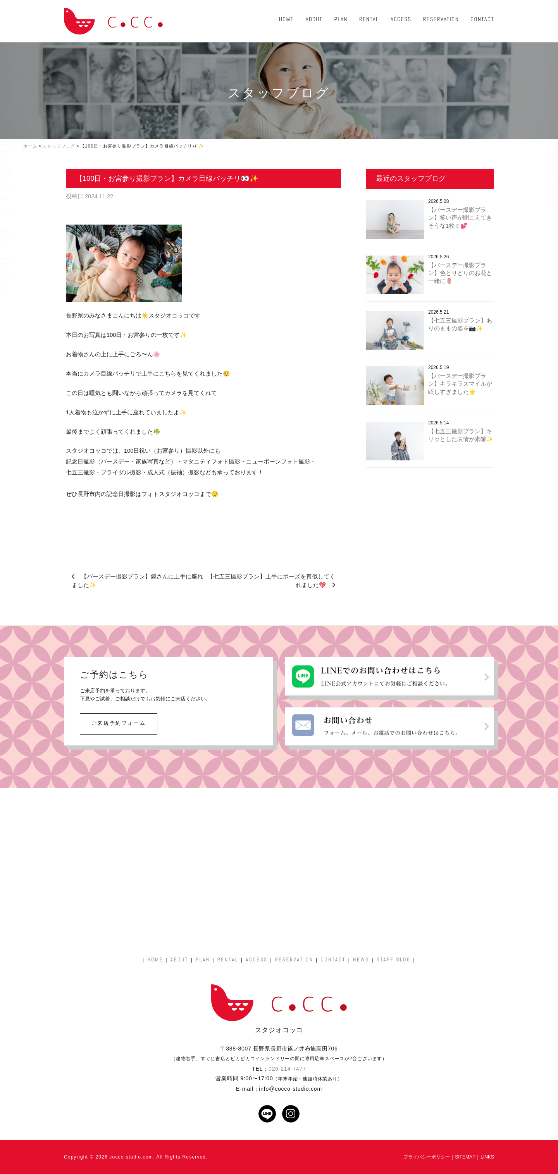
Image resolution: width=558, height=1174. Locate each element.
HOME (286, 19)
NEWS (361, 959)
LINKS (487, 1157)
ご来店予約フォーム (118, 723)
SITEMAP (465, 1157)
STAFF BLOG (394, 959)
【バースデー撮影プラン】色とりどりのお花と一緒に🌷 (460, 273)
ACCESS (401, 19)
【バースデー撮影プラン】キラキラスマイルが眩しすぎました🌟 (460, 384)
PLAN (341, 19)
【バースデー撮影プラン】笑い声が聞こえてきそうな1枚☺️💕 (460, 218)
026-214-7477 (287, 1069)
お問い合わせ (548, 178)
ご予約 (548, 123)
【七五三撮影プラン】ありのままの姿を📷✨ (460, 325)
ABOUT (314, 19)
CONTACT (482, 19)
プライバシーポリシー (426, 1157)
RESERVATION (441, 19)
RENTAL (369, 19)
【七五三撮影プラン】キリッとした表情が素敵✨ (460, 435)
